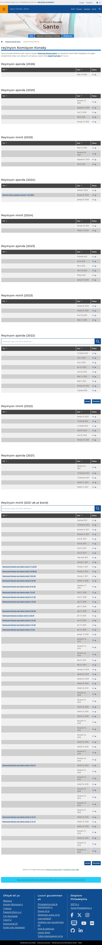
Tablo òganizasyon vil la (50, 936)
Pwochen (96, 401)
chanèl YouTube (54, 56)
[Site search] (99, 8)
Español (89, 3)
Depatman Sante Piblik (71, 870)
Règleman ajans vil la (49, 914)
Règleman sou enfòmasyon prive (64, 943)
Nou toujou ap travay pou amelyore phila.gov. (51, 880)
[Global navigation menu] (4, 9)
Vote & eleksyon (46, 928)
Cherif (6, 919)
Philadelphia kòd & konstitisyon (48, 906)
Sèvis (72, 9)
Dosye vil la (43, 911)
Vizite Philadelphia (80, 907)
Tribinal (7, 908)
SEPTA (74, 904)
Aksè (80, 943)
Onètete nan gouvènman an (51, 924)
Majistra (7, 900)
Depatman (87, 9)
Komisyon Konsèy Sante (12, 42)
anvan (87, 401)
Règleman (68, 36)
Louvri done (44, 932)
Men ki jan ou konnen (46, 2)
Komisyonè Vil (10, 923)
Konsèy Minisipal (12, 904)
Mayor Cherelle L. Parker (19, 9)
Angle (81, 3)
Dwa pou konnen (43, 943)
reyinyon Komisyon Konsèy (48, 36)
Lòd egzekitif (44, 918)
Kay (31, 36)
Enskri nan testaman (14, 927)
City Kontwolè (10, 916)
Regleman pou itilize (28, 943)
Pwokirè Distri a (11, 912)
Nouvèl (94, 9)
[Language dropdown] (99, 2)
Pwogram (79, 9)
